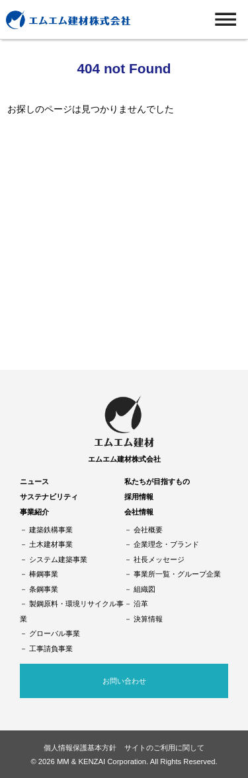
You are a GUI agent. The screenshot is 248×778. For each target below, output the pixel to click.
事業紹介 (34, 512)
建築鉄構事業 (51, 530)
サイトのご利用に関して (164, 748)
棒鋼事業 (43, 574)
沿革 (141, 604)
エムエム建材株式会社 (124, 459)
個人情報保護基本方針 (80, 748)
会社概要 (148, 530)
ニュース (34, 481)
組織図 (144, 589)
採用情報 (138, 497)
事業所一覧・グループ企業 (177, 574)
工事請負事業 (51, 649)
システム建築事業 (58, 559)
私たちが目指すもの (157, 481)
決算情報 (148, 619)
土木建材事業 (51, 544)
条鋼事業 (43, 589)
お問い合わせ (124, 681)
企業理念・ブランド (166, 544)
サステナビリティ (49, 497)
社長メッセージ (159, 559)
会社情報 (138, 512)
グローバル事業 (54, 633)
